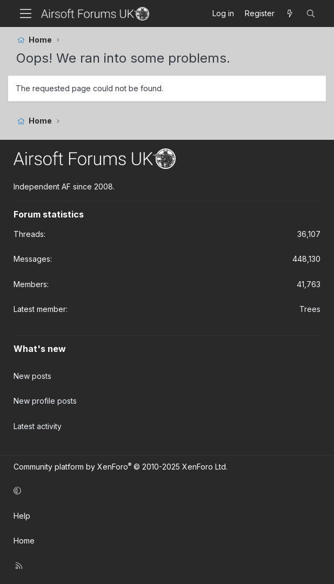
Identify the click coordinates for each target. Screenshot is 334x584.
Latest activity (38, 426)
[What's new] (290, 13)
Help (22, 515)
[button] (165, 490)
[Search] (310, 13)
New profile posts (45, 400)
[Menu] (25, 13)
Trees (309, 309)
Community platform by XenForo (121, 466)
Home (24, 540)
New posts (32, 376)
